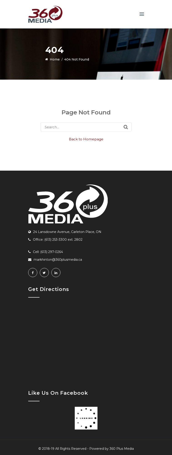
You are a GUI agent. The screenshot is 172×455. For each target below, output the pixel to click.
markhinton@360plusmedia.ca (58, 260)
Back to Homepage (86, 139)
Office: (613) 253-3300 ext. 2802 (57, 240)
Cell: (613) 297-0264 (48, 252)
